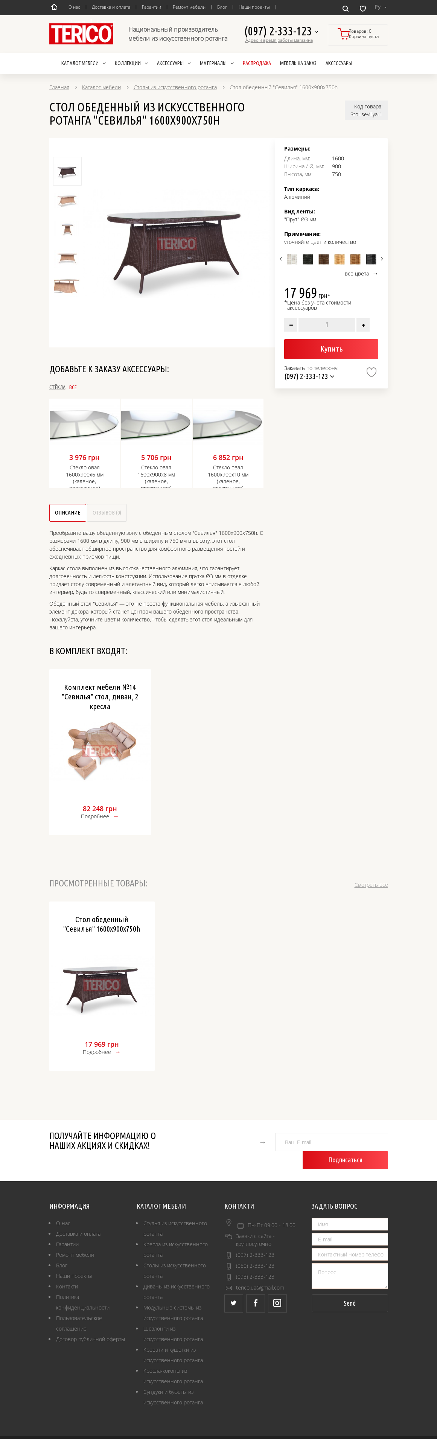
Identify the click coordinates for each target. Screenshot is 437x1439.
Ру (381, 6)
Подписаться (363, 1143)
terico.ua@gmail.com (260, 1270)
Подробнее (95, 817)
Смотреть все (371, 885)
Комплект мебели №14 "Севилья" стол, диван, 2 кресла (100, 697)
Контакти (67, 1269)
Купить (331, 348)
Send (350, 1286)
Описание (82, 513)
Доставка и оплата (111, 7)
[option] (177, 243)
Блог (222, 7)
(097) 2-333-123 (281, 31)
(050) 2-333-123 (255, 1248)
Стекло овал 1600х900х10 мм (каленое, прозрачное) (228, 478)
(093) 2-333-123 (255, 1259)
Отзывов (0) (154, 513)
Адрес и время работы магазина (279, 40)
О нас (74, 7)
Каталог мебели (101, 87)
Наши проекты (254, 7)
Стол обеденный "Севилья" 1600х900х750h (101, 925)
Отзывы (77, 21)
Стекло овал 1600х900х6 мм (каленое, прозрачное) (85, 478)
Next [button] (381, 258)
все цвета (357, 273)
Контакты (106, 21)
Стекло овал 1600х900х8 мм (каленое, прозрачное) (156, 478)
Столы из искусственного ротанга (175, 87)
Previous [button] (281, 258)
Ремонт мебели (189, 7)
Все (98, 387)
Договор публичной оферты (90, 1322)
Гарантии (151, 7)
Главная (59, 87)
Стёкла (57, 387)
